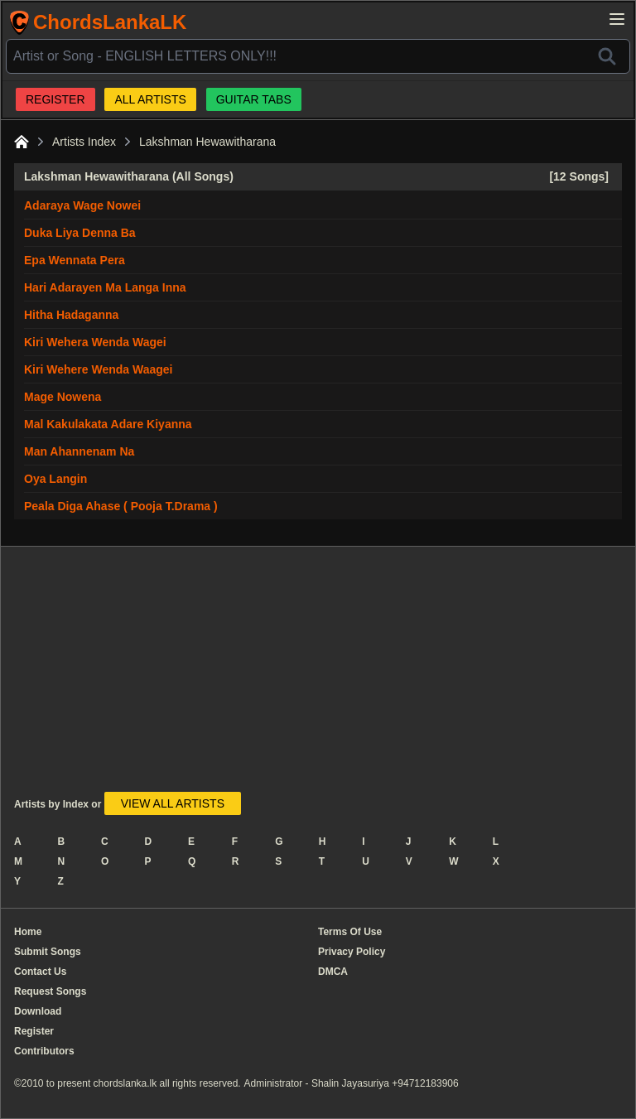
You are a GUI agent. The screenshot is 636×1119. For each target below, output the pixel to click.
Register (34, 1031)
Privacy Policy (351, 951)
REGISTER (55, 99)
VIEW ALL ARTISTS (172, 803)
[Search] (607, 56)
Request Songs (50, 991)
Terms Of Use (350, 932)
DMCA (333, 971)
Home (27, 932)
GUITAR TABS (254, 99)
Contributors (44, 1051)
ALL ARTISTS (150, 99)
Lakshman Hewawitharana (207, 141)
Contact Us (40, 971)
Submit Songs (47, 951)
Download (37, 1011)
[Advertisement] (271, 676)
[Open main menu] (617, 19)
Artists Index (84, 141)
